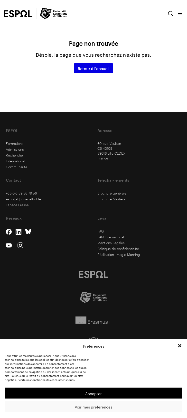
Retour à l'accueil (93, 68)
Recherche (14, 155)
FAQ (100, 231)
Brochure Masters (111, 199)
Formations (14, 143)
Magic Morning (128, 254)
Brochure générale (111, 193)
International (15, 161)
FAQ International (110, 237)
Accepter (93, 393)
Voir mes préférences (93, 406)
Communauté (16, 167)
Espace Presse (17, 205)
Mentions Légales (111, 243)
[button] (179, 345)
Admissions (15, 149)
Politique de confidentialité (118, 249)
